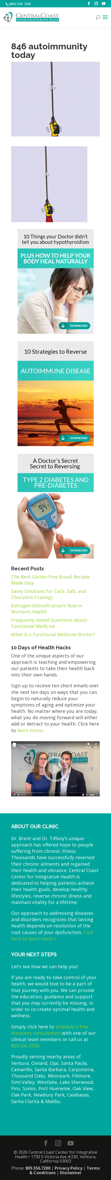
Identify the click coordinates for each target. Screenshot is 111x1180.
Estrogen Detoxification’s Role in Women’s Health (46, 609)
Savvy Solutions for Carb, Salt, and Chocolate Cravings (48, 594)
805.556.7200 (25, 1046)
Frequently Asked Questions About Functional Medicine (49, 623)
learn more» (30, 730)
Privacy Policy (68, 1168)
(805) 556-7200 (20, 4)
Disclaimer (71, 1172)
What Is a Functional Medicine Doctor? (53, 634)
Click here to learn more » (52, 935)
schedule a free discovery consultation (50, 1030)
